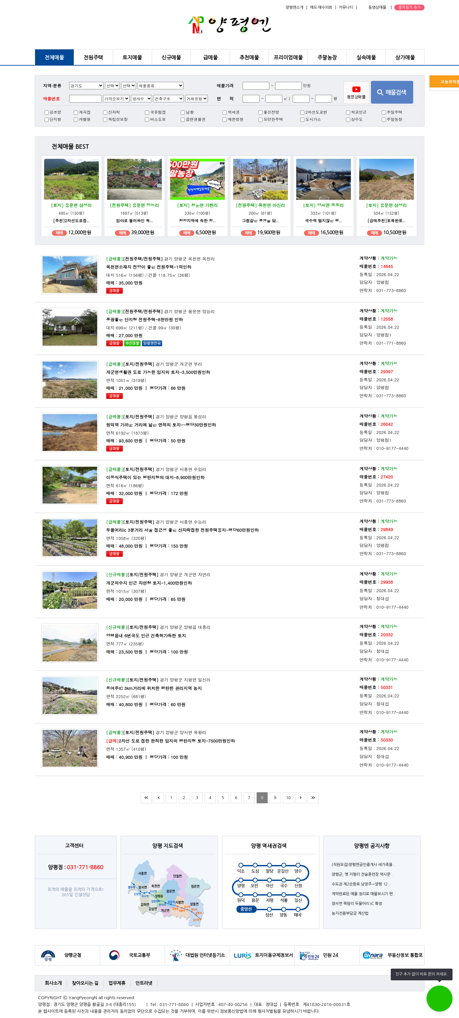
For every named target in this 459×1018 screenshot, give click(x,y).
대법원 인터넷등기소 (205, 955)
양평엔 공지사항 (371, 845)
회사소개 (53, 983)
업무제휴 (116, 983)
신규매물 (171, 57)
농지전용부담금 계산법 (350, 913)
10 (288, 798)
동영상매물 (377, 7)
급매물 (210, 57)
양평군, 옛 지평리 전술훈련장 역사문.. (362, 874)
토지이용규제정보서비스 (274, 959)
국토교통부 (139, 955)
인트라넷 (143, 983)
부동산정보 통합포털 (405, 959)
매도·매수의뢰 (321, 7)
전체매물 (54, 57)
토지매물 (132, 57)
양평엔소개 (294, 7)
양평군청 (72, 955)
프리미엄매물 (288, 57)
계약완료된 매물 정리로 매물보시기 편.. (363, 894)
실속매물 (366, 57)
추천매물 (249, 57)
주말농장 (327, 57)
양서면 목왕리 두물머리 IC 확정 (357, 904)
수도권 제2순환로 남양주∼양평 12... (361, 884)
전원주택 (93, 57)
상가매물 (405, 57)
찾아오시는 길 (85, 983)
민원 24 (330, 955)
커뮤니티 (346, 7)
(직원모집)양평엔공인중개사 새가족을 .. (364, 865)
